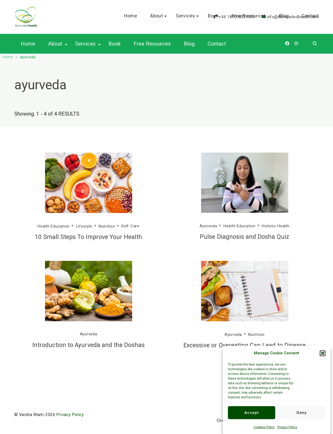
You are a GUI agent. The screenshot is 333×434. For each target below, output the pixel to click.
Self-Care (130, 226)
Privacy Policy (287, 431)
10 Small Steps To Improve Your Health (88, 237)
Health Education (53, 226)
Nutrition (107, 226)
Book (114, 44)
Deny (301, 416)
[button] (322, 357)
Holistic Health (275, 226)
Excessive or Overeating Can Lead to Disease (244, 345)
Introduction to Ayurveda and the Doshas (88, 345)
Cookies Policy (264, 431)
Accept (251, 416)
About (55, 44)
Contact (217, 44)
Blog (189, 44)
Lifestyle (84, 226)
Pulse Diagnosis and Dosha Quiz (244, 236)
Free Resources (152, 44)
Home (28, 44)
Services (85, 44)
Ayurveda (208, 226)
